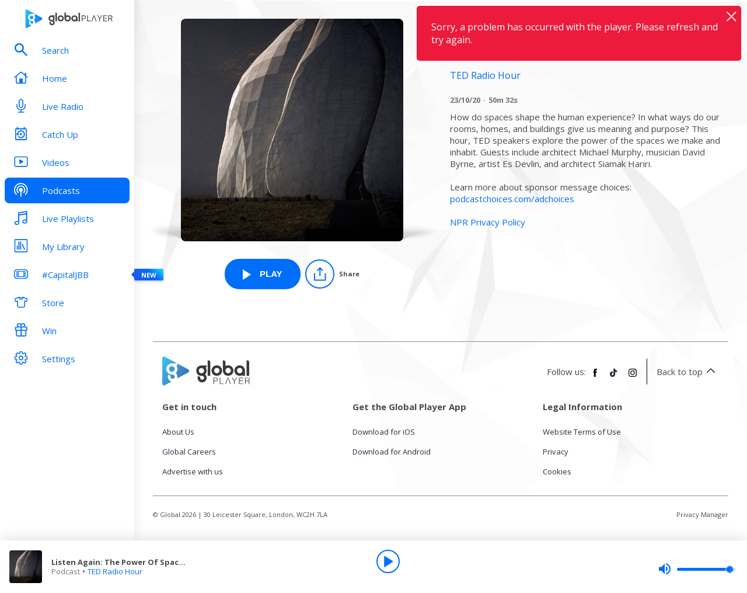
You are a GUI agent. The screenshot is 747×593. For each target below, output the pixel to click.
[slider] (696, 569)
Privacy (555, 451)
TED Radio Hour (115, 571)
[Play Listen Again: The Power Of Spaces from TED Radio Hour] (263, 274)
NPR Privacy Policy (487, 222)
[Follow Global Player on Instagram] (632, 377)
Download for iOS (383, 431)
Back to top (688, 371)
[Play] (388, 561)
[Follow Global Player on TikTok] (614, 377)
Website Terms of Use (582, 431)
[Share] (332, 274)
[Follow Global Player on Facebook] (595, 377)
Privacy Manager (702, 514)
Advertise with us (192, 471)
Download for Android (391, 451)
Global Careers (189, 451)
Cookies (557, 471)
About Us (178, 431)
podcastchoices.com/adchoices (512, 198)
